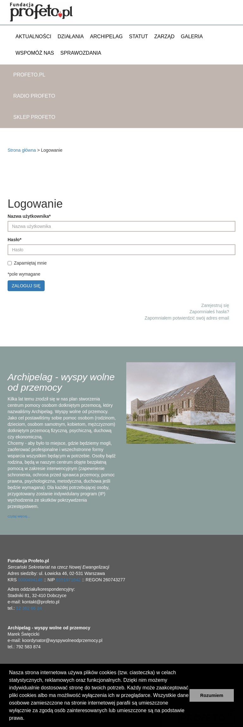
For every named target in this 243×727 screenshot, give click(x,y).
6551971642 (68, 579)
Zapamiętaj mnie (28, 263)
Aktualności (33, 36)
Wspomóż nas (35, 53)
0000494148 (30, 579)
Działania (71, 36)
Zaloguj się (26, 285)
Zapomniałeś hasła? (209, 311)
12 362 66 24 (29, 608)
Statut (138, 36)
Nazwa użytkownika (29, 216)
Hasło (15, 239)
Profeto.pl (29, 74)
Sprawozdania (80, 53)
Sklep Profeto (34, 117)
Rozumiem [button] (211, 695)
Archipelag (106, 36)
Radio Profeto (34, 96)
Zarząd (164, 36)
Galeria (192, 36)
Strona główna (22, 150)
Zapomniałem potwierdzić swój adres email (187, 318)
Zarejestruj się (215, 305)
